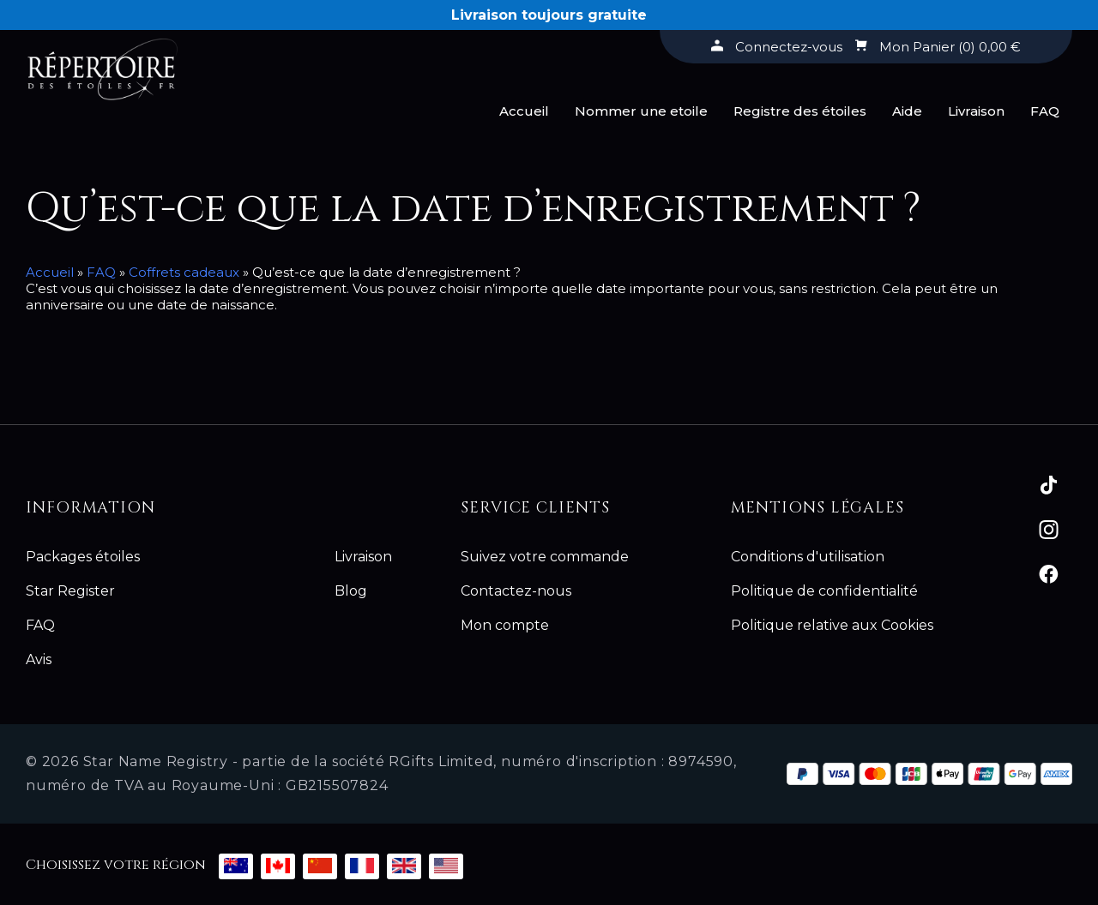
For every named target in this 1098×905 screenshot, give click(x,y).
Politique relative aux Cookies (832, 625)
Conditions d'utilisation (807, 556)
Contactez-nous (516, 591)
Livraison (976, 111)
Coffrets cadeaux (184, 272)
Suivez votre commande (545, 556)
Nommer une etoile (641, 111)
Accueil (524, 111)
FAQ (1044, 111)
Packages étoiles (83, 556)
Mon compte (505, 625)
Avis (38, 659)
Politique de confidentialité (824, 591)
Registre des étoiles (799, 111)
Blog (351, 591)
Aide (907, 111)
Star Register (70, 591)
